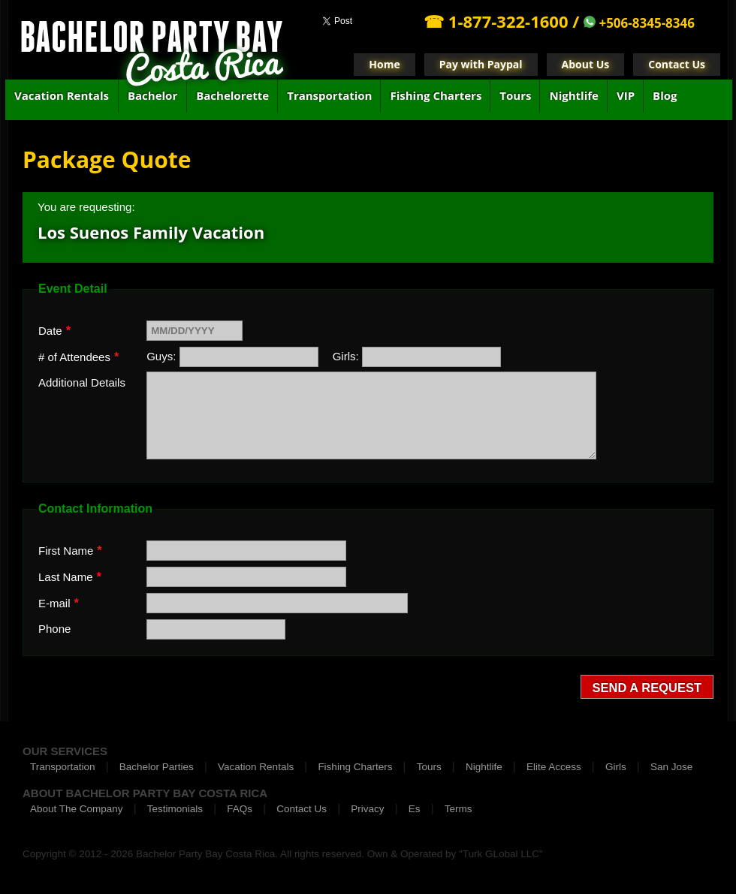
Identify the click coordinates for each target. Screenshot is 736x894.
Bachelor (152, 95)
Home (384, 64)
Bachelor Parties (156, 766)
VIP (626, 95)
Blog (665, 95)
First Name (70, 550)
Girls (615, 766)
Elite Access (553, 766)
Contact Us (676, 64)
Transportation (329, 95)
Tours (515, 95)
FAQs (239, 808)
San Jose (671, 766)
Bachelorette (232, 95)
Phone (54, 628)
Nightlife (573, 95)
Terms (458, 808)
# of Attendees (78, 356)
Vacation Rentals (61, 95)
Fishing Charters (435, 95)
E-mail (58, 603)
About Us (586, 64)
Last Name (69, 576)
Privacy (367, 808)
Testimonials (175, 808)
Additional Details (81, 382)
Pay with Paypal (481, 64)
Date (54, 330)
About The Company (76, 808)
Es (415, 808)
